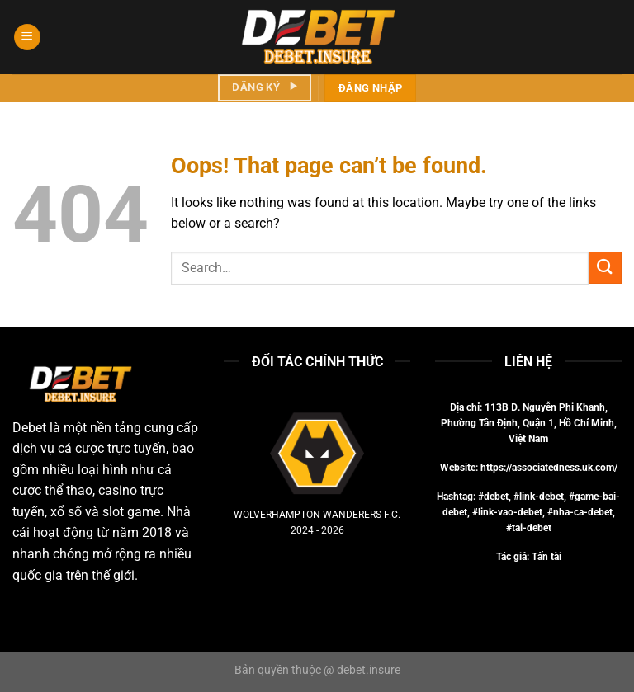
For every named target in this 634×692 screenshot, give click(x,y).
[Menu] (27, 37)
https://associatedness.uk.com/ (548, 467)
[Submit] (605, 268)
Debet (29, 427)
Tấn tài (546, 557)
